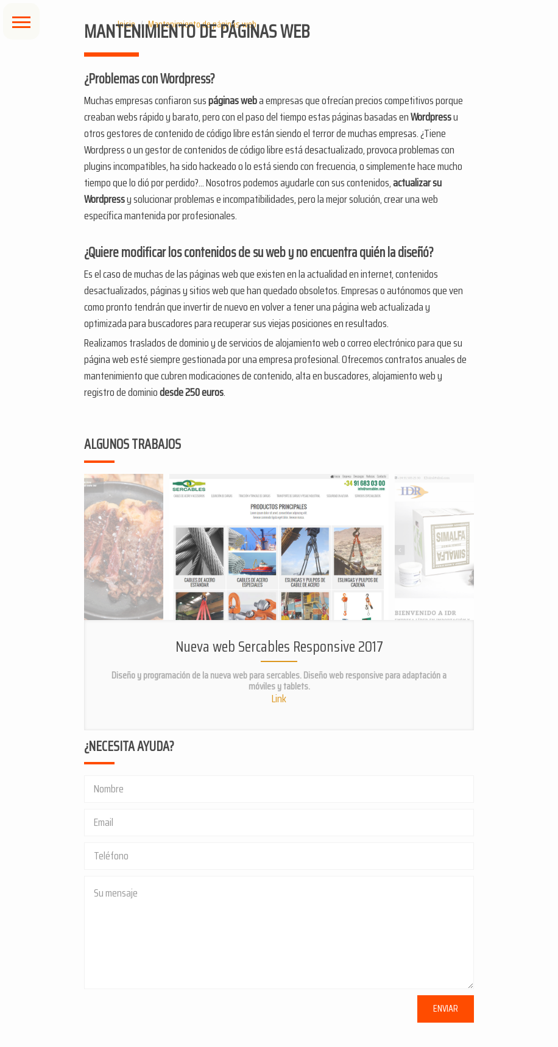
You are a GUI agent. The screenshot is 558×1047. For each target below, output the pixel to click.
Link (279, 698)
